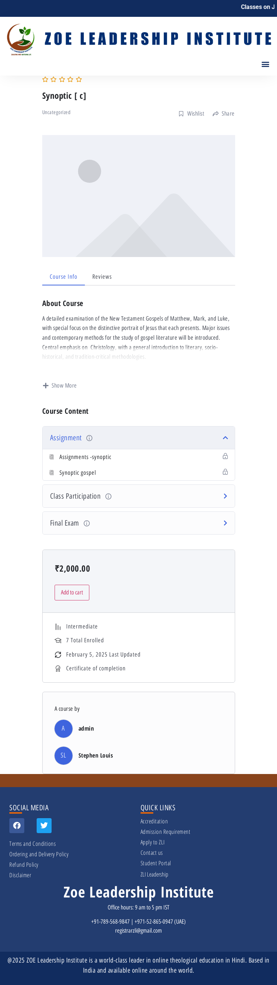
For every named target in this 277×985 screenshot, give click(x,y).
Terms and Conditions (32, 843)
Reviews (102, 276)
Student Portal (156, 863)
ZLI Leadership (154, 874)
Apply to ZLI (153, 842)
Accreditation (154, 821)
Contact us (152, 852)
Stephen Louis (96, 755)
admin (86, 728)
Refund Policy (24, 864)
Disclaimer (20, 875)
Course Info (63, 276)
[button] (265, 64)
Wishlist (191, 113)
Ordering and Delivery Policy (38, 854)
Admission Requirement (166, 832)
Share (224, 113)
